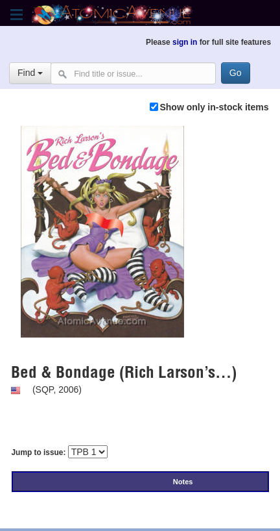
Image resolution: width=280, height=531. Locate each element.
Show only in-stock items (213, 107)
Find (30, 73)
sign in (184, 42)
